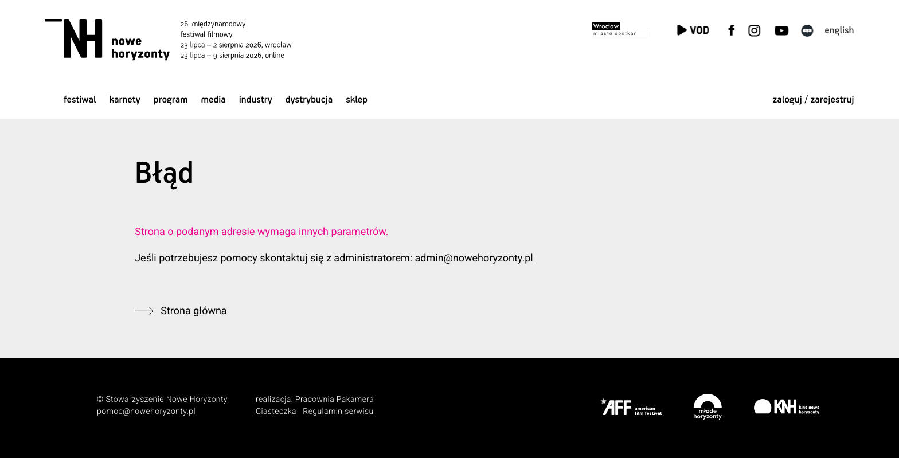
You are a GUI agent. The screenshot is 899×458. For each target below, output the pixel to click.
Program (171, 100)
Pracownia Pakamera (334, 399)
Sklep (357, 100)
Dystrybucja (309, 100)
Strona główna (193, 311)
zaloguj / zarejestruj (813, 100)
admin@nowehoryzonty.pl (474, 258)
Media (213, 100)
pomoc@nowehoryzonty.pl (146, 411)
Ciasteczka (276, 411)
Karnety (124, 100)
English (839, 30)
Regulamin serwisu (338, 411)
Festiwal (80, 100)
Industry (255, 100)
